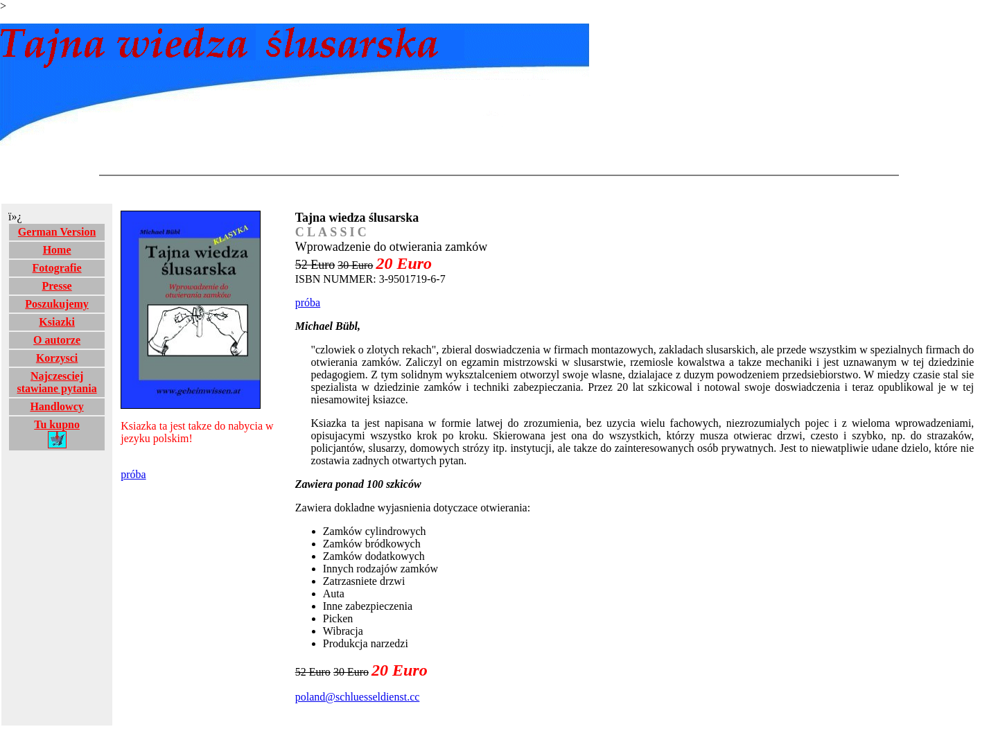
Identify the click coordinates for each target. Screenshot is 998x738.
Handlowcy (56, 406)
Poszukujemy (57, 304)
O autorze (56, 340)
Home (57, 250)
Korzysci (57, 358)
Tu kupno (57, 433)
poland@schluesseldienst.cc (357, 697)
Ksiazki (57, 322)
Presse (56, 286)
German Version (57, 232)
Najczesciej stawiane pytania (57, 382)
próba (133, 474)
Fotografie (57, 268)
